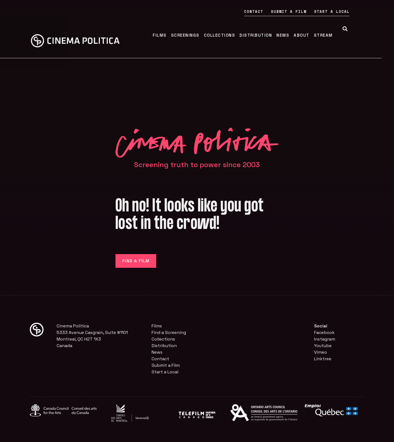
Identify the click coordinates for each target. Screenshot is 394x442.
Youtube (323, 345)
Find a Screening (169, 332)
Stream (334, 35)
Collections (231, 35)
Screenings (196, 35)
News (294, 35)
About (313, 35)
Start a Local (344, 11)
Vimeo (320, 352)
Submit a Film (301, 11)
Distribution (267, 35)
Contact (266, 11)
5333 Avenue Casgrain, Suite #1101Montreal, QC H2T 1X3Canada (92, 339)
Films (171, 35)
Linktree (322, 359)
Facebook (324, 332)
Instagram (324, 339)
